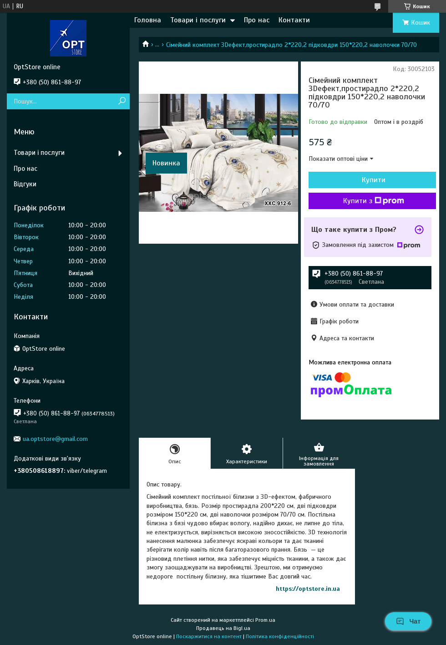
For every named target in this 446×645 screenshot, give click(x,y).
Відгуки (25, 184)
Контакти (294, 20)
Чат (408, 621)
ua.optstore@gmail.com (55, 439)
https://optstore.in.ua (308, 589)
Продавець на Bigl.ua (223, 628)
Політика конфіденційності (280, 636)
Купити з (373, 200)
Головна (147, 20)
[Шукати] (122, 101)
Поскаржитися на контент (209, 636)
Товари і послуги (198, 20)
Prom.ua (265, 620)
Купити (373, 179)
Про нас (256, 20)
